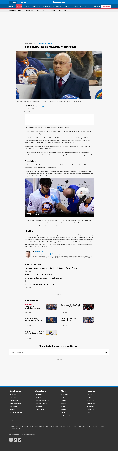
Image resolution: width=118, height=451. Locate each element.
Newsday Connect (41, 403)
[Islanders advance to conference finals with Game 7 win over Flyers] (59, 268)
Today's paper (14, 400)
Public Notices (40, 409)
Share (27, 111)
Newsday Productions (42, 400)
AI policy (103, 426)
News (25, 6)
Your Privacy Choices (17, 428)
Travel (89, 415)
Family (89, 412)
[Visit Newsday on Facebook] (11, 439)
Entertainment (91, 406)
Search (96, 6)
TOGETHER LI (106, 6)
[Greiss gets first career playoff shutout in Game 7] (59, 278)
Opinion (51, 6)
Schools (75, 6)
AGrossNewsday (46, 106)
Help (98, 426)
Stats (38, 10)
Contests (13, 418)
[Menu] (13, 2)
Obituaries (90, 397)
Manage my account (16, 412)
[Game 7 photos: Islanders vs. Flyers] (59, 273)
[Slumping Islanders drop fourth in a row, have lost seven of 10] (77, 309)
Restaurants (43, 6)
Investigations (33, 6)
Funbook (89, 394)
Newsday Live (14, 406)
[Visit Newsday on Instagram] (19, 439)
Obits (81, 6)
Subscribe (13, 397)
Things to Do (67, 6)
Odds (70, 10)
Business (58, 6)
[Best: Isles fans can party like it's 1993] (59, 285)
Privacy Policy (34, 426)
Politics (63, 403)
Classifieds (39, 406)
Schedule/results (29, 10)
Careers (12, 409)
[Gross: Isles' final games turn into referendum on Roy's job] (41, 322)
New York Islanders (15, 10)
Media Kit (39, 394)
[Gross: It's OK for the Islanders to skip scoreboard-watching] (41, 335)
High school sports (66, 415)
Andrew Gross (39, 251)
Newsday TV (88, 6)
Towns (63, 412)
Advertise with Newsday (89, 426)
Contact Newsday (63, 426)
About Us (13, 394)
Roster (45, 10)
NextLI (89, 418)
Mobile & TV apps (15, 415)
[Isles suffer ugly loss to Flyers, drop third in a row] (77, 322)
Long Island (11, 6)
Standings (53, 10)
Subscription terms (24, 426)
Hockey (33, 43)
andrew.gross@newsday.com (32, 106)
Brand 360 (39, 397)
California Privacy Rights (45, 426)
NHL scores (62, 10)
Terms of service (13, 426)
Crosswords (90, 400)
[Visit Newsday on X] (15, 439)
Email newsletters (15, 403)
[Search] (106, 352)
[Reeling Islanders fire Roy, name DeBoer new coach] (41, 309)
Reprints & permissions (75, 426)
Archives (12, 421)
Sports (19, 6)
